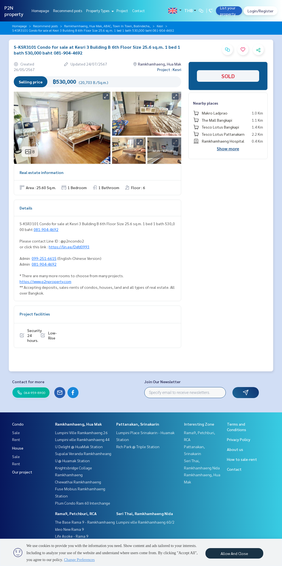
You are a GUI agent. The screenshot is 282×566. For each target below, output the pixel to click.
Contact (138, 10)
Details (26, 207)
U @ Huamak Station (72, 460)
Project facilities (35, 313)
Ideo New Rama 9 (69, 529)
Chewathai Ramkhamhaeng (78, 481)
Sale (16, 432)
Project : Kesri (169, 69)
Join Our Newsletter (162, 381)
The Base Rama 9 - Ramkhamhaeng (85, 521)
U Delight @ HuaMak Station (79, 446)
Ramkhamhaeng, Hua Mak (78, 423)
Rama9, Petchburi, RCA (76, 513)
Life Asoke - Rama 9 (71, 536)
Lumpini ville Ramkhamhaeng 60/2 (145, 521)
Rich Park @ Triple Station (137, 446)
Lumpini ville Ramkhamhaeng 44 (82, 439)
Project (122, 10)
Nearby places (205, 102)
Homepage (40, 10)
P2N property (13, 10)
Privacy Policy (238, 439)
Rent (16, 439)
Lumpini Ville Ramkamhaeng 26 (81, 432)
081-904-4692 (46, 229)
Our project (22, 471)
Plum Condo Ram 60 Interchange (82, 502)
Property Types (99, 10)
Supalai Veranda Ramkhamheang (83, 453)
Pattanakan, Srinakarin (137, 423)
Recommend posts (67, 10)
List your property (228, 10)
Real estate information (41, 172)
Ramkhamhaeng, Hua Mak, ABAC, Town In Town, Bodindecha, (107, 26)
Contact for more (28, 381)
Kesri (160, 26)
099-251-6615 (44, 258)
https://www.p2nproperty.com (45, 281)
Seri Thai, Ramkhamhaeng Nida (144, 513)
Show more (228, 148)
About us (235, 449)
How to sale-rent (242, 459)
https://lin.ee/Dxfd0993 (69, 246)
